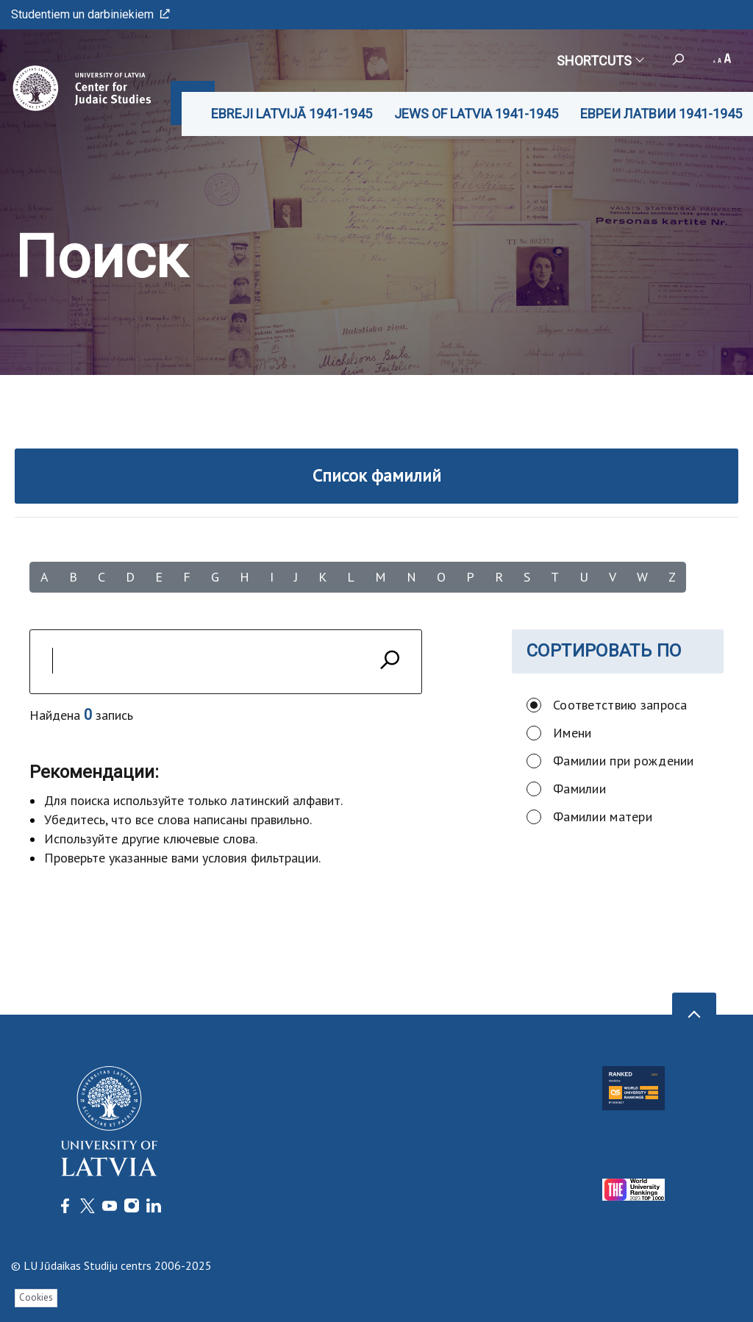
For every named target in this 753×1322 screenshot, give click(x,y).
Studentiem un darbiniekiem (90, 14)
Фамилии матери (602, 816)
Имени (572, 732)
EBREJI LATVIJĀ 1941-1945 (291, 113)
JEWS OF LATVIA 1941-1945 (476, 113)
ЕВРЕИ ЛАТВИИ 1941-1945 (661, 113)
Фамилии (579, 788)
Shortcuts (600, 60)
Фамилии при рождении (623, 760)
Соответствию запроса (620, 704)
